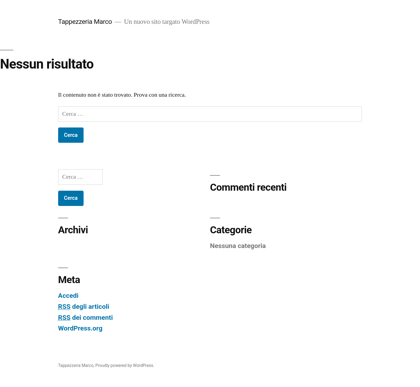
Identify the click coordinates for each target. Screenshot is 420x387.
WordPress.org (80, 328)
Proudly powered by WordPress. (124, 365)
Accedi (68, 295)
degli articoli (83, 306)
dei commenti (85, 317)
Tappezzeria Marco (85, 21)
